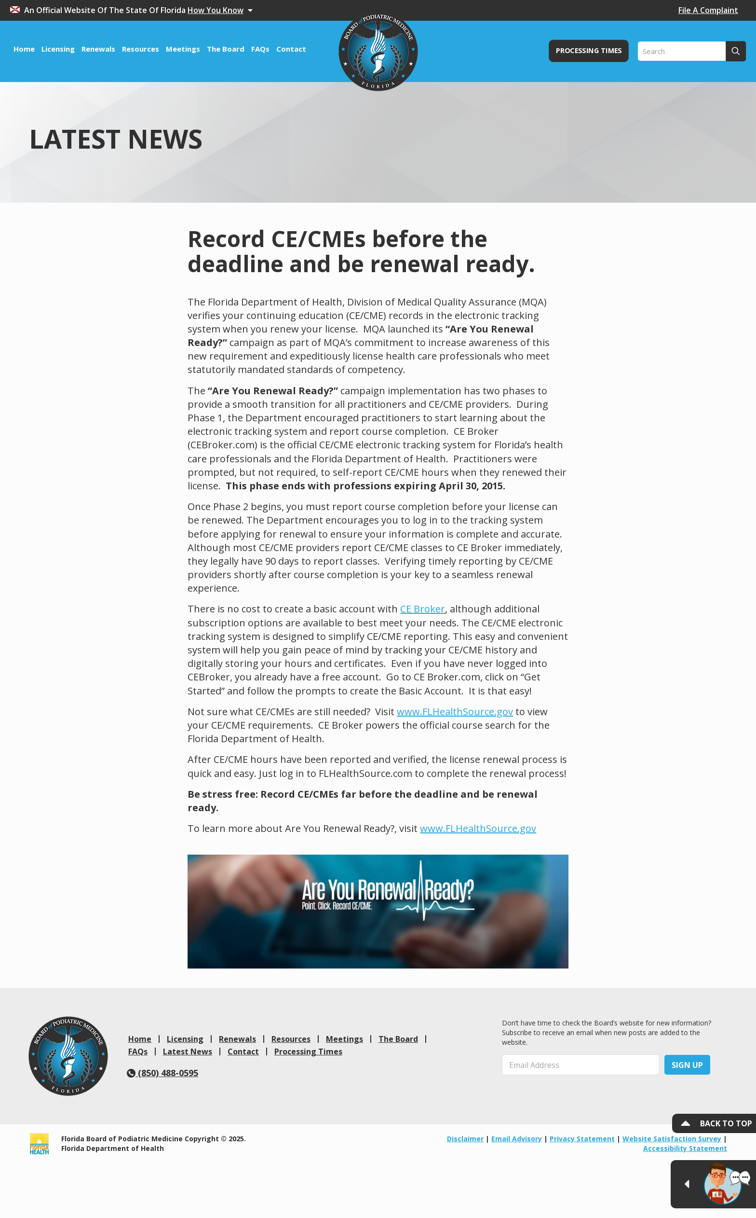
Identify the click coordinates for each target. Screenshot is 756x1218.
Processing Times (308, 1051)
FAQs (138, 1051)
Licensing (185, 1039)
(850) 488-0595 (162, 1073)
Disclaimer (465, 1138)
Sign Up (687, 1065)
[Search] (692, 51)
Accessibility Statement (685, 1148)
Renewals (237, 1039)
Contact (243, 1051)
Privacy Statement (582, 1138)
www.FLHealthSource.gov (455, 711)
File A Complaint (708, 10)
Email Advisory (516, 1138)
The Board (398, 1039)
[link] (68, 1056)
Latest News (187, 1051)
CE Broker (422, 608)
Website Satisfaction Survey (671, 1138)
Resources (290, 1039)
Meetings (344, 1039)
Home (139, 1039)
